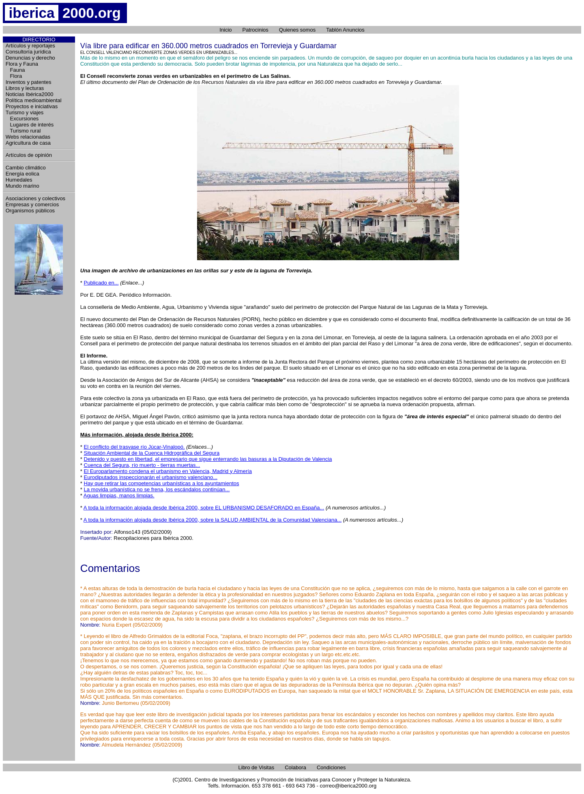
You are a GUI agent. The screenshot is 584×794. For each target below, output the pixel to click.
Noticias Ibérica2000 (30, 94)
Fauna (15, 70)
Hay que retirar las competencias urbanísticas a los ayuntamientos (161, 483)
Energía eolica (22, 174)
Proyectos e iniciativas (32, 106)
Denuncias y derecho (30, 58)
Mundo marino (22, 186)
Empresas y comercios (32, 204)
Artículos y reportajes (30, 46)
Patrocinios (255, 30)
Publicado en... (101, 283)
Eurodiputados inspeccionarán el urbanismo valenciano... (151, 477)
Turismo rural (23, 131)
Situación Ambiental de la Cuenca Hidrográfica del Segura (152, 453)
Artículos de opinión (29, 155)
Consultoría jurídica (28, 52)
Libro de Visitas (256, 767)
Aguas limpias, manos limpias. (119, 495)
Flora (14, 76)
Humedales (19, 180)
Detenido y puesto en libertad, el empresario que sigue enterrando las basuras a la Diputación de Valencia (208, 459)
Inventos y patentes (29, 82)
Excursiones (22, 119)
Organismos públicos (30, 211)
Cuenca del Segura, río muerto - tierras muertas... (142, 465)
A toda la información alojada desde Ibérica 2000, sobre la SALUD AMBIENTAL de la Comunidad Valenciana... (212, 520)
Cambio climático (26, 168)
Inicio (225, 30)
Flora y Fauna (22, 64)
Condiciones (331, 767)
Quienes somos (297, 30)
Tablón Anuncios (345, 30)
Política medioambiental (34, 100)
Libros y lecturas (25, 88)
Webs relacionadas (28, 137)
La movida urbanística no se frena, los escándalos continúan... (157, 489)
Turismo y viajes (24, 112)
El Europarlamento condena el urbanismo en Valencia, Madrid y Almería (168, 471)
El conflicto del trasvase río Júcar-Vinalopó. (134, 447)
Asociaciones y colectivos (35, 198)
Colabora (295, 767)
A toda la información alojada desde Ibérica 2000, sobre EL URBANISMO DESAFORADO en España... (204, 508)
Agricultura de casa (28, 143)
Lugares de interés (30, 125)
